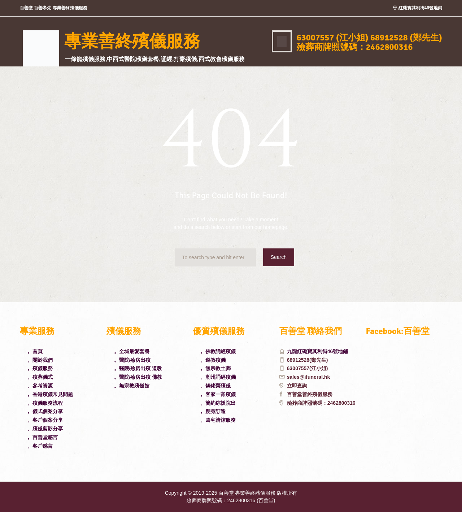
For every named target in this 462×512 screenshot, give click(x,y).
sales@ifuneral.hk (308, 377)
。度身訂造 (213, 411)
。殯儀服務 (40, 368)
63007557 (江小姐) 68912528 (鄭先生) (369, 37)
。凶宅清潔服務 (218, 420)
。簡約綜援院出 (218, 403)
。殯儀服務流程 (45, 403)
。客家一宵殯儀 (218, 394)
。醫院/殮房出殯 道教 (138, 368)
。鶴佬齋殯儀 (215, 386)
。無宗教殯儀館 (131, 386)
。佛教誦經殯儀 (218, 351)
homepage (275, 227)
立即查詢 (297, 386)
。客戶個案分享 (45, 420)
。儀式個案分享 (45, 411)
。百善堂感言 (42, 437)
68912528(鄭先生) (307, 360)
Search (279, 257)
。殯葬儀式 (40, 377)
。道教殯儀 (213, 360)
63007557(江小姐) (307, 368)
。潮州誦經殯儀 (218, 377)
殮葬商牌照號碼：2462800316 (321, 403)
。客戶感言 (40, 446)
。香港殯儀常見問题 (50, 394)
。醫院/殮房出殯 (132, 360)
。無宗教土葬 (215, 368)
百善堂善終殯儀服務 (309, 394)
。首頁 (35, 351)
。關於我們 (40, 360)
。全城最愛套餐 (131, 351)
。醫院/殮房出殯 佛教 (138, 377)
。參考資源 (40, 386)
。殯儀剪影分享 (45, 428)
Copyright (176, 493)
